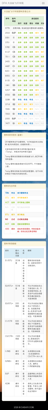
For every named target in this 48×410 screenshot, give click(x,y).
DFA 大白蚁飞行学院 (13, 3)
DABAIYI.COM (27, 407)
